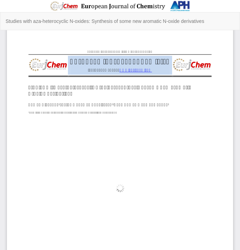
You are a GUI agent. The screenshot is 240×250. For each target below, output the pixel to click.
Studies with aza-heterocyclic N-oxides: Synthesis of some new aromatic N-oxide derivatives (105, 21)
